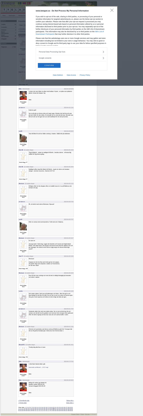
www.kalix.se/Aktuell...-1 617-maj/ (38, 367)
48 (50, 409)
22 (57, 407)
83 (59, 410)
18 (50, 407)
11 (37, 407)
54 (61, 409)
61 (19, 410)
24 (61, 407)
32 (21, 409)
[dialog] (71, 43)
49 (52, 409)
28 (68, 407)
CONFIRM (49, 65)
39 (33, 409)
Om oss (87, 414)
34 (24, 409)
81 (55, 410)
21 (55, 407)
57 (66, 409)
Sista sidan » (70, 402)
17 (48, 407)
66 (28, 410)
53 (59, 409)
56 (64, 409)
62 (21, 410)
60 (72, 409)
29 (70, 407)
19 (52, 407)
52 (57, 409)
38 (32, 409)
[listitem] (71, 52)
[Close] (112, 11)
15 (44, 407)
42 (39, 409)
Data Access (71, 75)
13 (41, 407)
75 (44, 410)
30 (72, 407)
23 (59, 407)
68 (32, 410)
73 (41, 410)
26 (64, 407)
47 (48, 409)
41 (37, 409)
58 (68, 409)
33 (22, 409)
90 (72, 410)
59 (70, 409)
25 (63, 407)
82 (57, 410)
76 (46, 410)
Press (82, 414)
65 (26, 410)
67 (30, 410)
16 (46, 407)
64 (24, 410)
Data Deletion (58, 75)
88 (68, 410)
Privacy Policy (85, 75)
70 (35, 410)
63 (22, 410)
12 (39, 407)
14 (42, 407)
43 (41, 409)
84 (61, 410)
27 (66, 407)
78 (50, 410)
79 (52, 410)
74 (42, 410)
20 (53, 407)
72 (39, 410)
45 (44, 409)
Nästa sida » (70, 400)
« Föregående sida (23, 400)
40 (35, 409)
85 (63, 410)
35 (26, 409)
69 (33, 410)
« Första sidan (22, 402)
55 (63, 409)
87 (66, 410)
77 (48, 410)
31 (19, 409)
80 (53, 410)
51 (55, 409)
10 (35, 407)
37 (30, 409)
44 (42, 409)
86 (64, 410)
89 (70, 410)
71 (37, 410)
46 (46, 409)
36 (28, 409)
